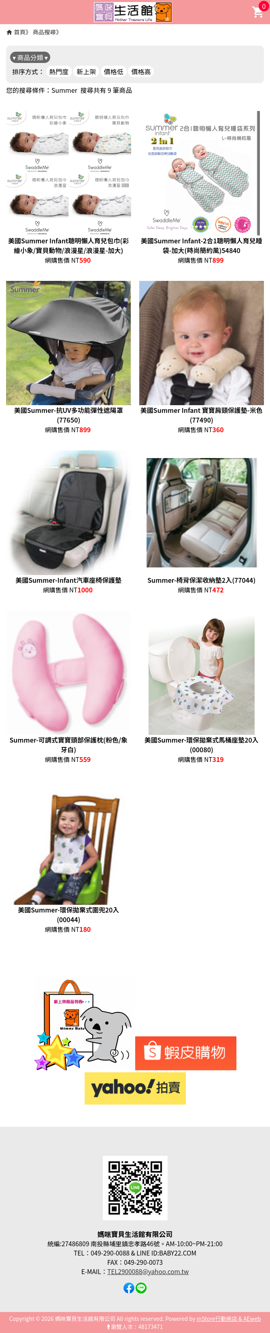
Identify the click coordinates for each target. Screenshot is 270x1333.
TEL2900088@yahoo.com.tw (148, 1271)
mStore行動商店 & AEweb (229, 1318)
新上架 (86, 71)
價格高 (141, 71)
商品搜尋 (44, 31)
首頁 (20, 31)
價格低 (113, 71)
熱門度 (59, 71)
